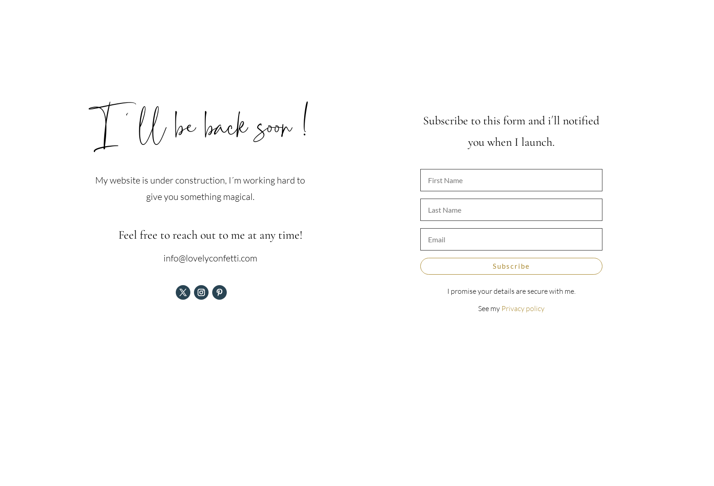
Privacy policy (523, 308)
